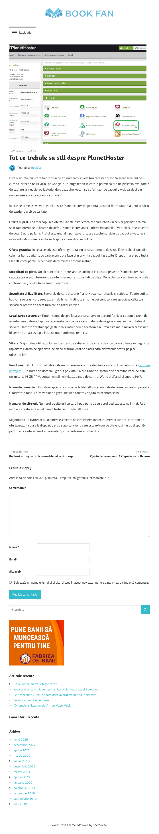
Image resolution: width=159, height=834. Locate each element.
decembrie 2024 (24, 745)
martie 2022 (22, 755)
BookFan (36, 167)
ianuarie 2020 (23, 782)
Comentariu (17, 487)
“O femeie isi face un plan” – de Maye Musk (42, 705)
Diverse (32, 150)
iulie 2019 (20, 804)
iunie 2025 (21, 739)
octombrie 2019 (24, 793)
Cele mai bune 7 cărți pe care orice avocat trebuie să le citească (55, 694)
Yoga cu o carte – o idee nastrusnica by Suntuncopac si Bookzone (56, 689)
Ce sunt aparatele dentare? (31, 700)
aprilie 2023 (22, 750)
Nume (14, 547)
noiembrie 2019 (24, 788)
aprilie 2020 (22, 777)
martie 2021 (22, 771)
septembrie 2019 (25, 798)
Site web (15, 571)
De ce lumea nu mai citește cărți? (35, 684)
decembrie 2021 (24, 766)
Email (14, 559)
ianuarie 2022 (23, 761)
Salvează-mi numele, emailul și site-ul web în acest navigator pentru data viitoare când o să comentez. (81, 582)
